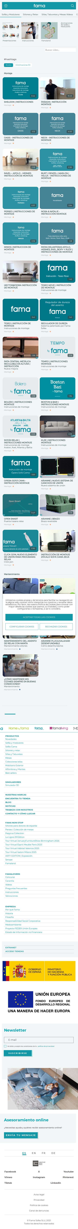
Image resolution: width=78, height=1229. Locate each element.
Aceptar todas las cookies (39, 617)
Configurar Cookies (21, 626)
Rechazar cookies (56, 626)
